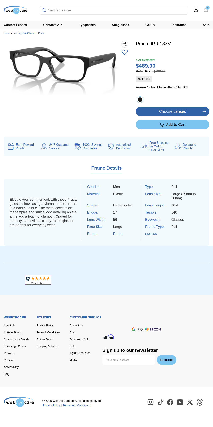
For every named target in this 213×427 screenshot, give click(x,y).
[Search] (44, 10)
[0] (205, 11)
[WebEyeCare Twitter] (190, 402)
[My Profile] (196, 11)
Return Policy (45, 339)
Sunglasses (120, 25)
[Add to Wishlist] (125, 53)
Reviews (9, 360)
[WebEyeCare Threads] (199, 402)
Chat (72, 332)
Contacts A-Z (52, 25)
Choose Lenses (172, 111)
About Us (9, 325)
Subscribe (166, 359)
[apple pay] (124, 329)
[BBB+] (106, 280)
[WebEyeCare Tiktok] (160, 402)
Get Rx (150, 25)
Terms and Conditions (77, 405)
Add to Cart (173, 124)
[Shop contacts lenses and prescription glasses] (16, 11)
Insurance (179, 25)
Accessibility (11, 367)
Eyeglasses (87, 25)
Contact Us (76, 325)
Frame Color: (162, 87)
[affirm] (108, 336)
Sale (206, 25)
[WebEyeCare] (19, 402)
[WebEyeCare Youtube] (180, 402)
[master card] (133, 320)
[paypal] (110, 329)
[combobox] (114, 10)
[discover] (144, 320)
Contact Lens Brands (16, 339)
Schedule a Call (78, 339)
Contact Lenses (15, 25)
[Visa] (121, 320)
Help (72, 346)
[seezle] (153, 329)
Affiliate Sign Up (13, 332)
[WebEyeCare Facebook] (170, 402)
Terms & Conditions (48, 332)
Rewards (9, 353)
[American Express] (156, 320)
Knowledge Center (15, 346)
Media (73, 360)
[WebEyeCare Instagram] (150, 402)
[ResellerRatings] (175, 280)
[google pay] (137, 329)
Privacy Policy (45, 325)
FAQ (6, 374)
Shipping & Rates (47, 346)
